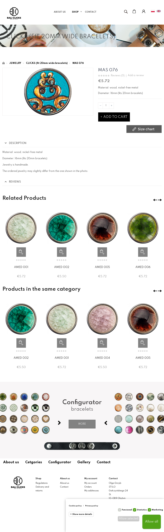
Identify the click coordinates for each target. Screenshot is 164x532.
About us (11, 462)
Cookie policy (75, 506)
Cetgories (33, 462)
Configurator (59, 462)
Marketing (157, 510)
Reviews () (118, 76)
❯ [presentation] (160, 200)
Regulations (42, 483)
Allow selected (128, 518)
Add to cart (114, 117)
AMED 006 (142, 267)
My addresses (91, 491)
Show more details (82, 514)
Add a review (136, 75)
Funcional (127, 510)
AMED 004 (102, 358)
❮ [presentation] (155, 200)
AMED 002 (61, 267)
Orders (88, 487)
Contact (103, 462)
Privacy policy (91, 506)
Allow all (151, 521)
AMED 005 (102, 267)
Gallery (83, 462)
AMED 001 (21, 267)
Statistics (142, 510)
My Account (143, 11)
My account (90, 483)
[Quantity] (106, 105)
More (82, 424)
